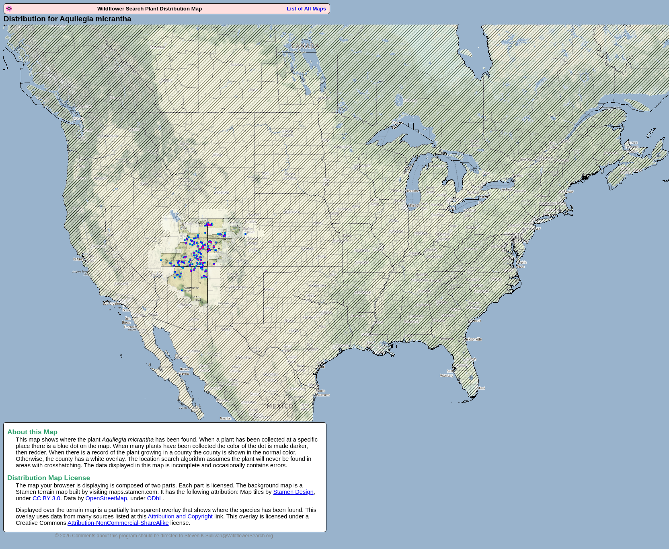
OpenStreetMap (106, 498)
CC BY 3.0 (46, 498)
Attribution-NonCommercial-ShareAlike (118, 523)
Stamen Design (293, 492)
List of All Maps (307, 9)
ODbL (154, 498)
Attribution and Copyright (180, 516)
